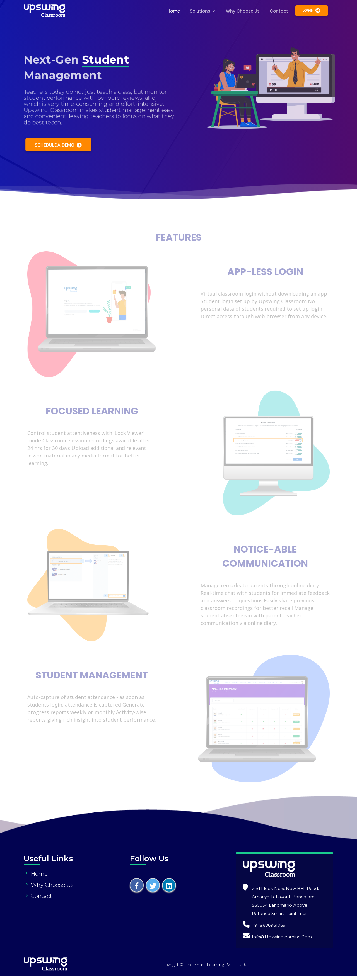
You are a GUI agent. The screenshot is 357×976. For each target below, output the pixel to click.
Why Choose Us (243, 11)
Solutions (200, 11)
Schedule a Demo (57, 146)
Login (311, 10)
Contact (279, 11)
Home (173, 11)
